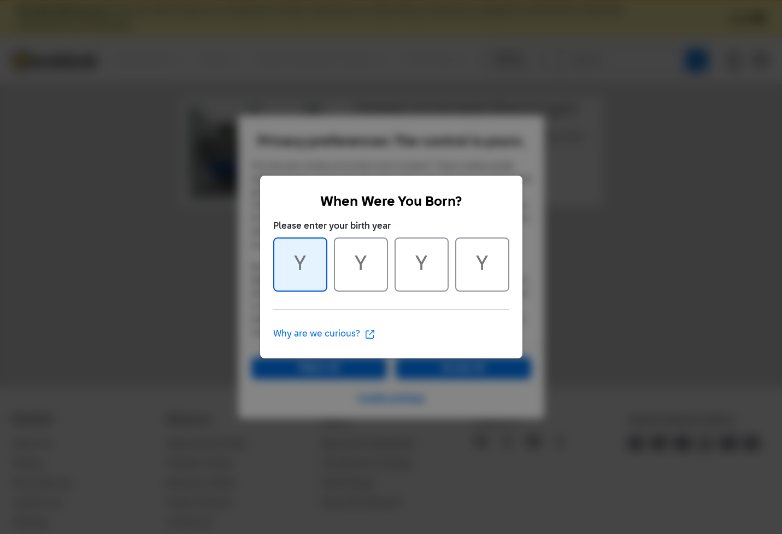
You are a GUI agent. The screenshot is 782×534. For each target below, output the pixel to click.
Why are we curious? (324, 334)
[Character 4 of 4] (482, 264)
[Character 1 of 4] (300, 264)
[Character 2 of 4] (361, 264)
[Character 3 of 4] (422, 264)
